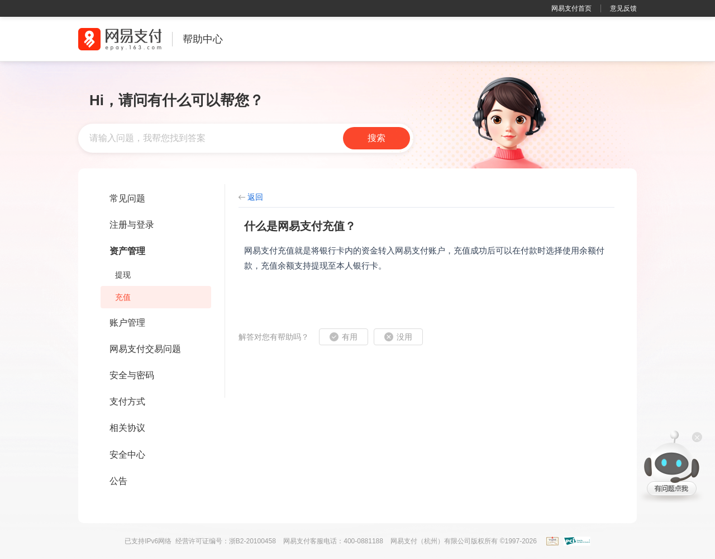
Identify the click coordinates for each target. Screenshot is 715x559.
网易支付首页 (571, 8)
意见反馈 (623, 8)
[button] (343, 336)
